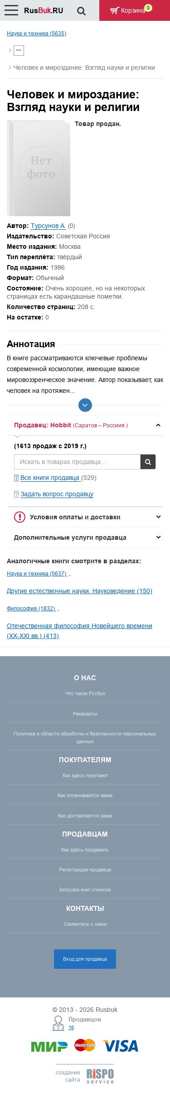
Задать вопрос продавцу (56, 494)
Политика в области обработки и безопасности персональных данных (85, 737)
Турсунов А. (48, 225)
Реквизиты (85, 714)
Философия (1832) (31, 608)
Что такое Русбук (85, 693)
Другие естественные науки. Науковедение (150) (79, 591)
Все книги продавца (50, 477)
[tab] (85, 425)
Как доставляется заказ (85, 815)
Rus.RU (43, 10)
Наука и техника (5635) (36, 33)
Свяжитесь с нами (85, 924)
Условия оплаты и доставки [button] (75, 517)
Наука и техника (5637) (37, 573)
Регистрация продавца (85, 869)
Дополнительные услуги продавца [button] (70, 537)
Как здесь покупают (85, 775)
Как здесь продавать (85, 849)
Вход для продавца (85, 959)
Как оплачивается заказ (85, 795)
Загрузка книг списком (85, 889)
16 (71, 1027)
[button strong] (85, 425)
